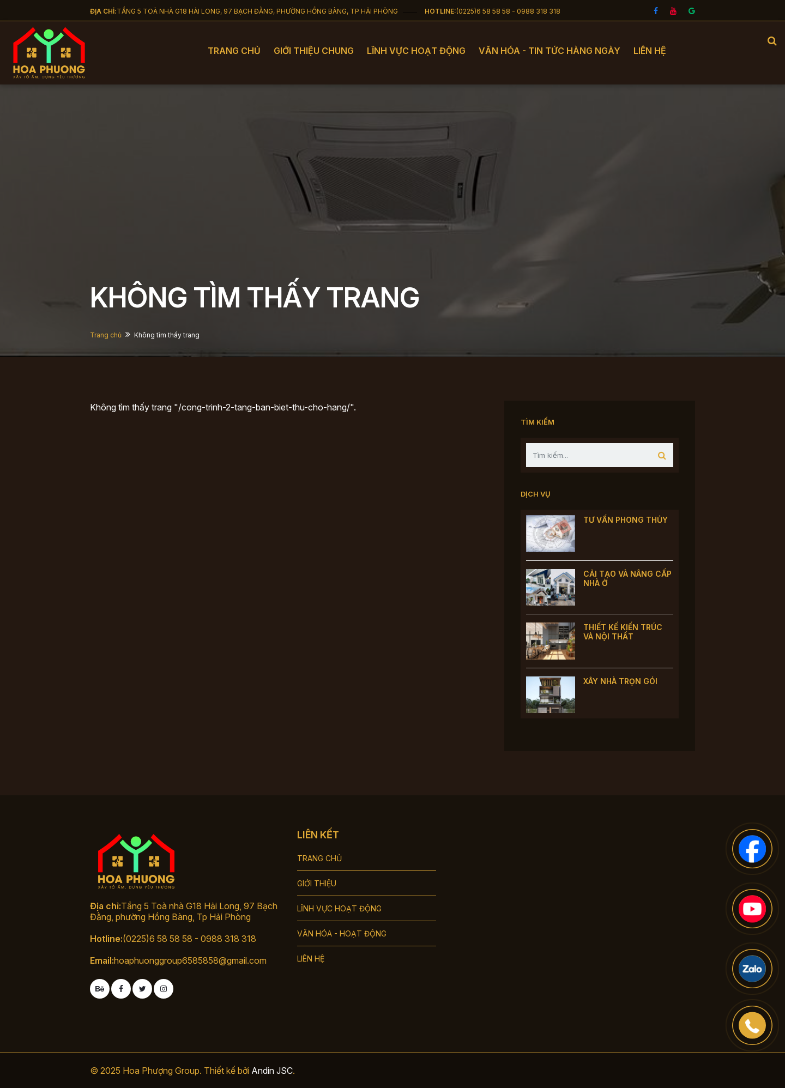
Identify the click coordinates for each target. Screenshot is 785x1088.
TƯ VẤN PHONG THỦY (625, 519)
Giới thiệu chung (314, 50)
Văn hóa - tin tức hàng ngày (549, 50)
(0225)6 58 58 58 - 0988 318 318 (508, 11)
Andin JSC (272, 1070)
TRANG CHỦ (319, 858)
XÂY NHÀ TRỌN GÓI (620, 681)
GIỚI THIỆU (316, 883)
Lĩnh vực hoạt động (416, 50)
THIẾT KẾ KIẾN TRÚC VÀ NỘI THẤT (622, 631)
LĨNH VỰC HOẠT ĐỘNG (339, 908)
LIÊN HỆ (310, 958)
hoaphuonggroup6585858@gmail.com (190, 960)
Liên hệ (649, 50)
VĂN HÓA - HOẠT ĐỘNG (342, 933)
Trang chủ (234, 50)
